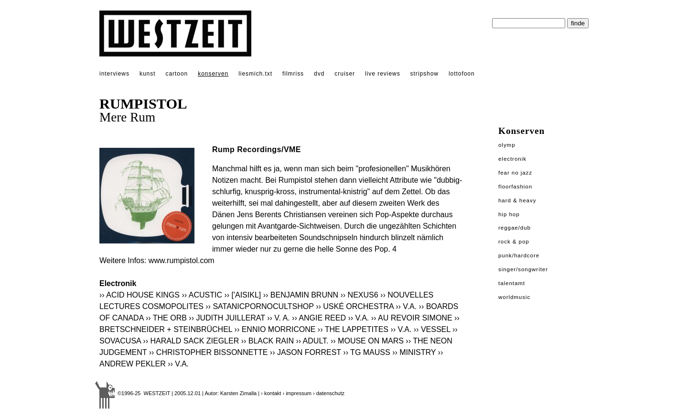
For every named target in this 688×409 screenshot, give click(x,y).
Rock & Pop (513, 241)
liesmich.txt (255, 73)
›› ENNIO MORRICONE (275, 329)
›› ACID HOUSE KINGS (139, 295)
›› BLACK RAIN (267, 341)
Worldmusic (514, 297)
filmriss (293, 73)
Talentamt (511, 283)
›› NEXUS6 (359, 295)
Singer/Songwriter (523, 269)
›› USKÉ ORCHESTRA (355, 306)
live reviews (382, 73)
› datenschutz (328, 393)
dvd (319, 73)
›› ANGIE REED (319, 318)
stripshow (424, 73)
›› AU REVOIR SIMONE (411, 318)
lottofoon (462, 73)
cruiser (344, 73)
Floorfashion (515, 186)
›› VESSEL (432, 329)
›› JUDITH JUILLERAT (227, 318)
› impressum (297, 393)
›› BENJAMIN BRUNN (300, 295)
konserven (213, 73)
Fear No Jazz (515, 173)
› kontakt (271, 393)
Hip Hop (509, 214)
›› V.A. (406, 306)
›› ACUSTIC (202, 295)
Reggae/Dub (514, 228)
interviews (114, 73)
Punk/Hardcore (518, 255)
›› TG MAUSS (366, 352)
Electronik (512, 159)
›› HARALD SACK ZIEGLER (191, 341)
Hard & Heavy (517, 200)
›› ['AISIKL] (242, 295)
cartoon (176, 73)
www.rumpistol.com (182, 260)
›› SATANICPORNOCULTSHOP (259, 306)
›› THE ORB (166, 318)
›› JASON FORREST (305, 352)
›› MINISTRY (414, 352)
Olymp (507, 145)
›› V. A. (278, 318)
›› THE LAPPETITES (353, 329)
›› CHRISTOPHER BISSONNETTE (208, 352)
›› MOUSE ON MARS (367, 341)
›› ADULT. (312, 341)
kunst (147, 73)
